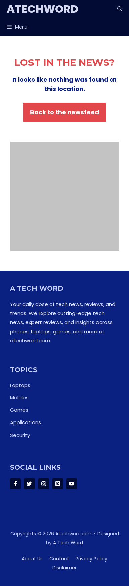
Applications (25, 422)
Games (19, 409)
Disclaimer (64, 567)
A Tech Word (68, 542)
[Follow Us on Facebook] (15, 483)
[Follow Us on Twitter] (29, 483)
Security (20, 435)
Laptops (20, 385)
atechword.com (30, 340)
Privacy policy (91, 558)
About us (32, 558)
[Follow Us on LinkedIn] (57, 483)
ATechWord (42, 8)
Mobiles (19, 397)
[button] (120, 9)
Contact (59, 558)
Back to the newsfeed (64, 112)
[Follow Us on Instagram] (43, 483)
